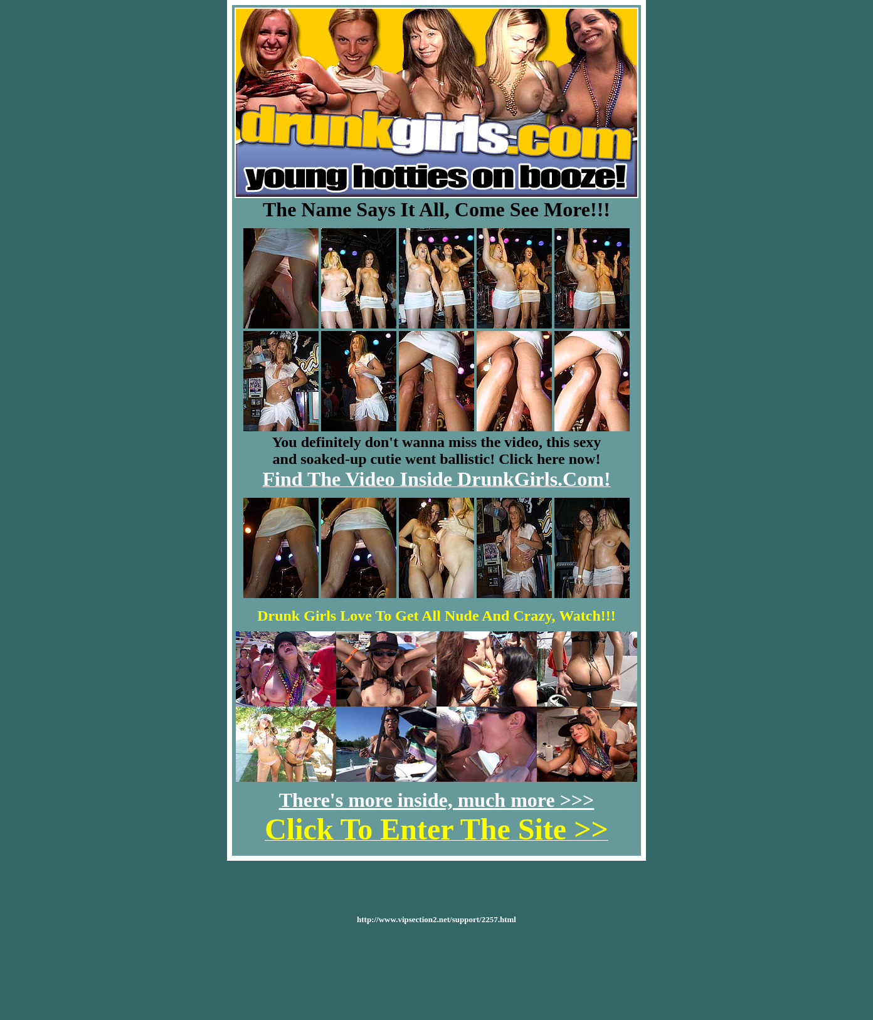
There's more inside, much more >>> (437, 800)
